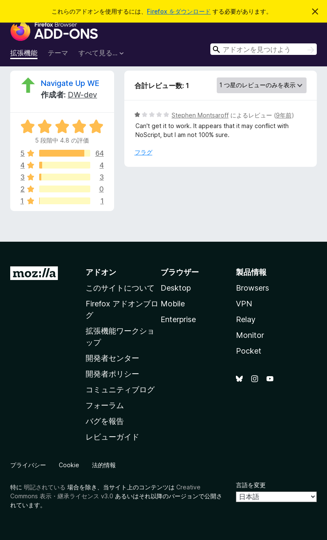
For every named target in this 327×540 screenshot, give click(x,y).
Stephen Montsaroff (200, 115)
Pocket (248, 350)
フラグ (143, 152)
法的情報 (104, 465)
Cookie (69, 465)
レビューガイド (112, 436)
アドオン (101, 272)
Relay (245, 319)
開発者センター (112, 358)
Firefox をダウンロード (179, 11)
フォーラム (105, 405)
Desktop (176, 287)
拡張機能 (23, 53)
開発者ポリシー (112, 373)
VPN (244, 303)
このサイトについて (120, 287)
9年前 (284, 115)
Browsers (252, 287)
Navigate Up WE (70, 83)
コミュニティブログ (120, 389)
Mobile (173, 303)
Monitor (250, 335)
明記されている (45, 487)
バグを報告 (105, 421)
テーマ (58, 53)
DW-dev (82, 94)
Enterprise (178, 319)
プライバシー (28, 465)
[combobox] (263, 49)
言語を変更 (251, 485)
